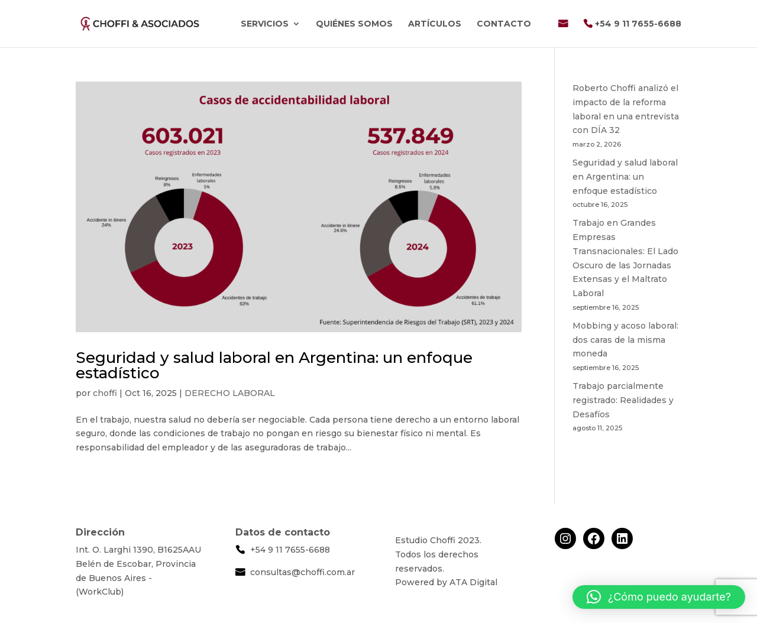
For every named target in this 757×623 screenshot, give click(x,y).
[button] (658, 597)
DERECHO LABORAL (230, 393)
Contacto (504, 24)
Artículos (434, 24)
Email (563, 33)
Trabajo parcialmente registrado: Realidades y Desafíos (623, 400)
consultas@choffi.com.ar (302, 572)
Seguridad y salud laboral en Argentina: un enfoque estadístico (274, 365)
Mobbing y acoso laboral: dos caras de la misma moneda (625, 339)
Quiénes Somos (354, 24)
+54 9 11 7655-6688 (638, 24)
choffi (105, 393)
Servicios (265, 24)
